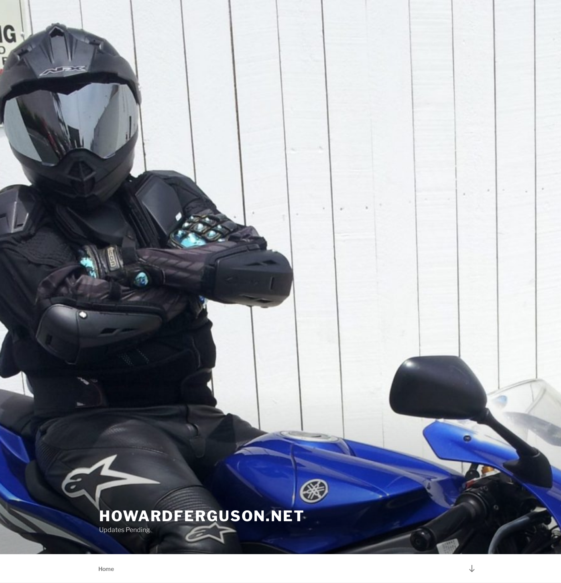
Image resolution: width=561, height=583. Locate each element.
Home (106, 568)
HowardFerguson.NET (202, 516)
